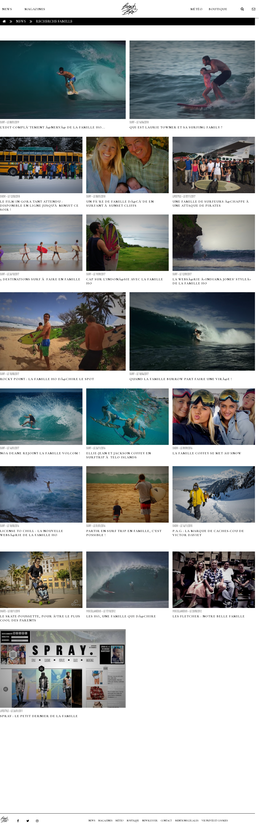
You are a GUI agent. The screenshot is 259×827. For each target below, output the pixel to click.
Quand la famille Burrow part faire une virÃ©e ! (181, 379)
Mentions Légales (186, 820)
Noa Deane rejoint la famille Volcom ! (40, 453)
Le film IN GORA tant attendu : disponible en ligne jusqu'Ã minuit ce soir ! (39, 206)
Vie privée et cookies (215, 820)
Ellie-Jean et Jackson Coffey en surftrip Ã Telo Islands (118, 455)
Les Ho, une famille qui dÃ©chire (121, 616)
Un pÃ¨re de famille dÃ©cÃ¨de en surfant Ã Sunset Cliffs (120, 204)
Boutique (218, 9)
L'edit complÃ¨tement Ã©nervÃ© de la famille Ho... (52, 127)
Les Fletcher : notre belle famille (208, 616)
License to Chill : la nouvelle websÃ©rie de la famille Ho (31, 533)
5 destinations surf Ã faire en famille (40, 279)
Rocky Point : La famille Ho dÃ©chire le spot (47, 379)
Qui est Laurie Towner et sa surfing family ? (176, 127)
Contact (166, 820)
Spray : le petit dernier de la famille (39, 716)
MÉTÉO (196, 9)
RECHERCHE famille (54, 21)
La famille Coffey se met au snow (206, 453)
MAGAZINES (35, 9)
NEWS (7, 9)
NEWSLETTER (150, 820)
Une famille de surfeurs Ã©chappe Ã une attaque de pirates (211, 204)
